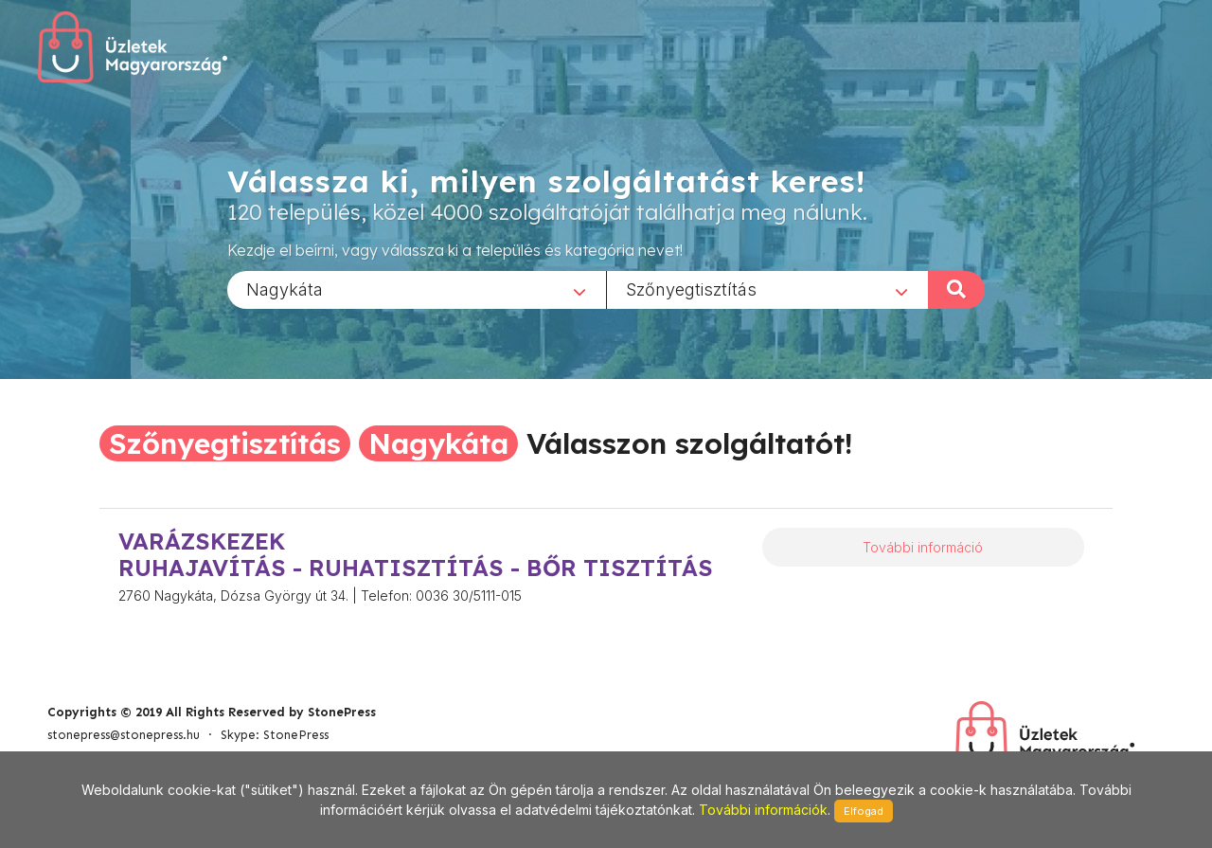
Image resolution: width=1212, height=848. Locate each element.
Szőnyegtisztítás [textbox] (691, 288)
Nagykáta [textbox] (284, 288)
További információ (923, 547)
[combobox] (416, 289)
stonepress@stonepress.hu (123, 735)
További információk (763, 810)
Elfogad (863, 811)
